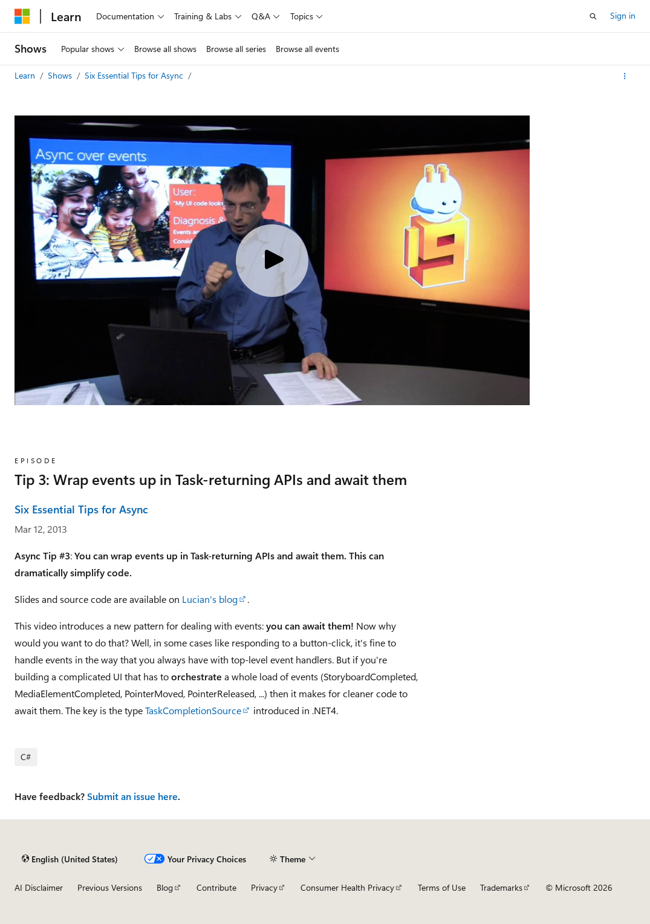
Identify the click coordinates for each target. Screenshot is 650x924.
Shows (61, 75)
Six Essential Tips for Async (135, 75)
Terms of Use (442, 887)
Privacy (264, 887)
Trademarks (501, 887)
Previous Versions (109, 887)
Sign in (622, 15)
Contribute (216, 887)
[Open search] (593, 16)
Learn (26, 75)
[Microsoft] (22, 16)
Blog (165, 887)
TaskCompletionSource (193, 710)
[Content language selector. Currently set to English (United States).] (70, 858)
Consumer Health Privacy (347, 887)
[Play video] (272, 260)
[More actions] (624, 76)
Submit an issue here (132, 796)
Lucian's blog (210, 599)
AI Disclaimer (39, 887)
